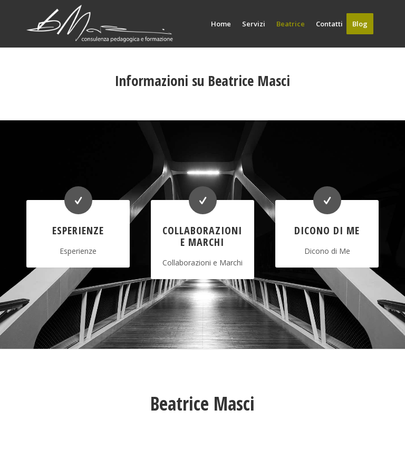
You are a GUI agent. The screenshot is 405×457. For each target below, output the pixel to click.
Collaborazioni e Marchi (202, 236)
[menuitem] (221, 23)
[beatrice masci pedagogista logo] (99, 23)
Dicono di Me (327, 230)
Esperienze (78, 230)
